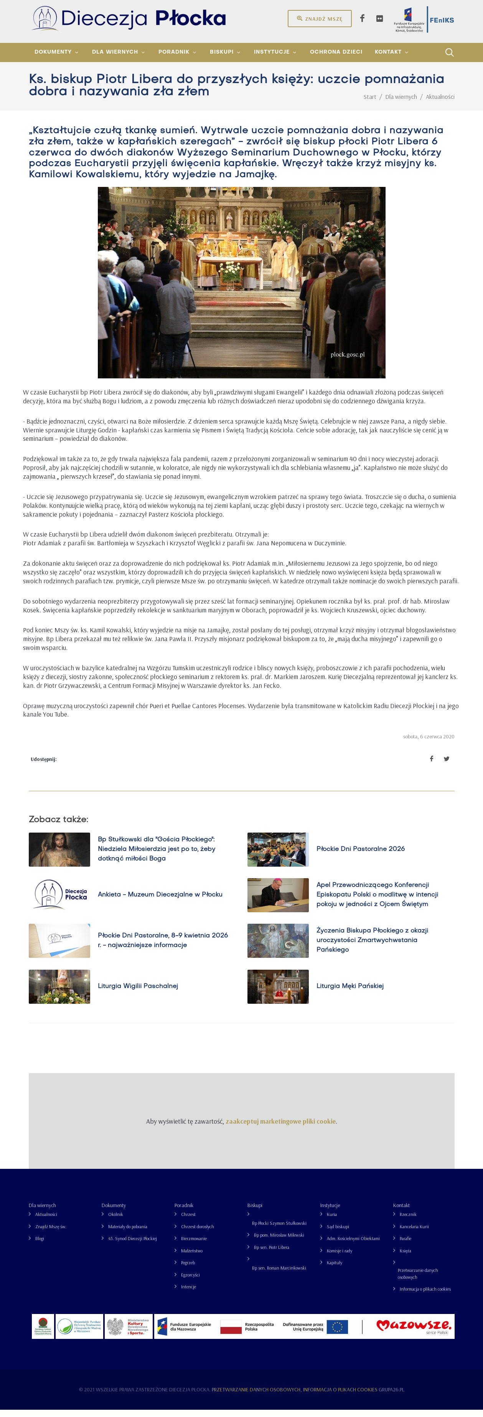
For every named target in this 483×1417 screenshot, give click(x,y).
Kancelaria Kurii (414, 1234)
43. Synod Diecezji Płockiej (132, 1245)
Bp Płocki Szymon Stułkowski (279, 1230)
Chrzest (188, 1221)
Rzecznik (408, 1221)
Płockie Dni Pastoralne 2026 (361, 857)
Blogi (39, 1245)
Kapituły (334, 1270)
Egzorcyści (190, 1282)
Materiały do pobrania (127, 1234)
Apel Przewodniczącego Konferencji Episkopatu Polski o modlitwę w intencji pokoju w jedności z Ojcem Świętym (377, 902)
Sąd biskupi (338, 1234)
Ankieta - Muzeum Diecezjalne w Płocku (160, 902)
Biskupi (254, 1212)
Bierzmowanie (194, 1245)
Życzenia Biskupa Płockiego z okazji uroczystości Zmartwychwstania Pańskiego (372, 947)
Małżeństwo (192, 1258)
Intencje (188, 1294)
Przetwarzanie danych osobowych (418, 1281)
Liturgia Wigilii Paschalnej (138, 994)
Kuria (332, 1221)
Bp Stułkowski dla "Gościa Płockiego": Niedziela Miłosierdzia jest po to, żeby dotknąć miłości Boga (156, 856)
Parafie (405, 1245)
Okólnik (115, 1221)
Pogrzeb (188, 1270)
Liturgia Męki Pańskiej (350, 994)
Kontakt (401, 1212)
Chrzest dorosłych (197, 1234)
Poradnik (184, 1212)
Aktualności (46, 1221)
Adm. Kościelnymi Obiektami (353, 1245)
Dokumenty (114, 1212)
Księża (405, 1258)
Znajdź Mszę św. (50, 1234)
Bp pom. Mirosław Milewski (279, 1242)
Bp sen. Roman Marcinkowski (279, 1275)
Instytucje (330, 1212)
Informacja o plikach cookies (425, 1296)
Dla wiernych (42, 1212)
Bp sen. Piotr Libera (271, 1254)
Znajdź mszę (320, 18)
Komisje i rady (339, 1258)
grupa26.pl (391, 1396)
